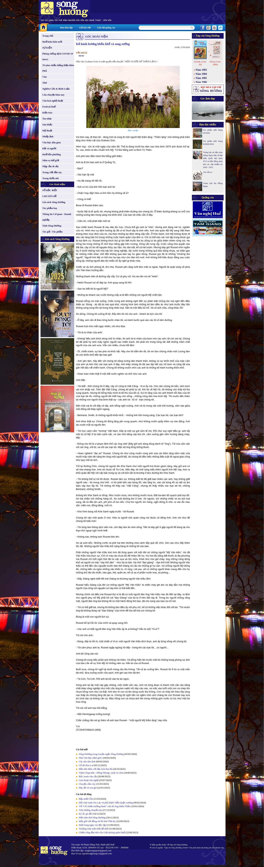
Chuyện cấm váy (87, 783)
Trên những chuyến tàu (90, 810)
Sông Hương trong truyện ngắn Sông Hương (101, 754)
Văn (44, 76)
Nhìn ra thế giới (50, 160)
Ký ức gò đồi (85, 813)
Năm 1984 (201, 74)
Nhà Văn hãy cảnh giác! (91, 757)
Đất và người (49, 148)
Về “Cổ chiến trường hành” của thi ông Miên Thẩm (105, 806)
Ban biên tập (66, 27)
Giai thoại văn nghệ (88, 780)
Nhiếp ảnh (47, 136)
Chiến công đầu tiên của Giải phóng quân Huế (102, 832)
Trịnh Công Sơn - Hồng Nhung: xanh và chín (101, 772)
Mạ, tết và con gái (88, 787)
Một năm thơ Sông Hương (92, 817)
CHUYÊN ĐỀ (49, 196)
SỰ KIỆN (47, 47)
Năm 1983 (201, 69)
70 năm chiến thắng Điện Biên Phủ (58, 68)
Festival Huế (49, 106)
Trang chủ (47, 35)
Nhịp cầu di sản (50, 166)
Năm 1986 (201, 82)
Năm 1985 (201, 78)
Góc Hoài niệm (57, 184)
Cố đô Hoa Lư (86, 765)
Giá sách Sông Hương (53, 202)
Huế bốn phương (51, 154)
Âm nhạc (47, 118)
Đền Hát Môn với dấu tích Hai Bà (96, 769)
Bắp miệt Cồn (86, 798)
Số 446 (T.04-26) (200, 63)
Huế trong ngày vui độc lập (92, 825)
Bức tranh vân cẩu (88, 776)
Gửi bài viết (85, 27)
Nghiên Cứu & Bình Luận (56, 88)
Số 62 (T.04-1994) (215, 63)
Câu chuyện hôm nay (53, 94)
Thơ (44, 82)
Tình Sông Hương (51, 225)
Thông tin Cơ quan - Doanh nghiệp (56, 217)
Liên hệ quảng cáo (106, 27)
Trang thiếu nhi (50, 178)
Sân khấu (47, 124)
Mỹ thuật (47, 130)
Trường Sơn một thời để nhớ (93, 828)
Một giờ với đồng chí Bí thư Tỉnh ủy (97, 821)
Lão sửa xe (207, 172)
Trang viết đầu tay (52, 172)
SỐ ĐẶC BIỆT (49, 190)
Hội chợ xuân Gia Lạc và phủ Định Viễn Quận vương (106, 802)
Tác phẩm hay (49, 208)
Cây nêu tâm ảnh (87, 761)
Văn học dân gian (51, 142)
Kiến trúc (47, 112)
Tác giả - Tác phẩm (52, 231)
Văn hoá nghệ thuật (52, 100)
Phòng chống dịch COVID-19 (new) (57, 56)
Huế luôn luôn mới (52, 41)
